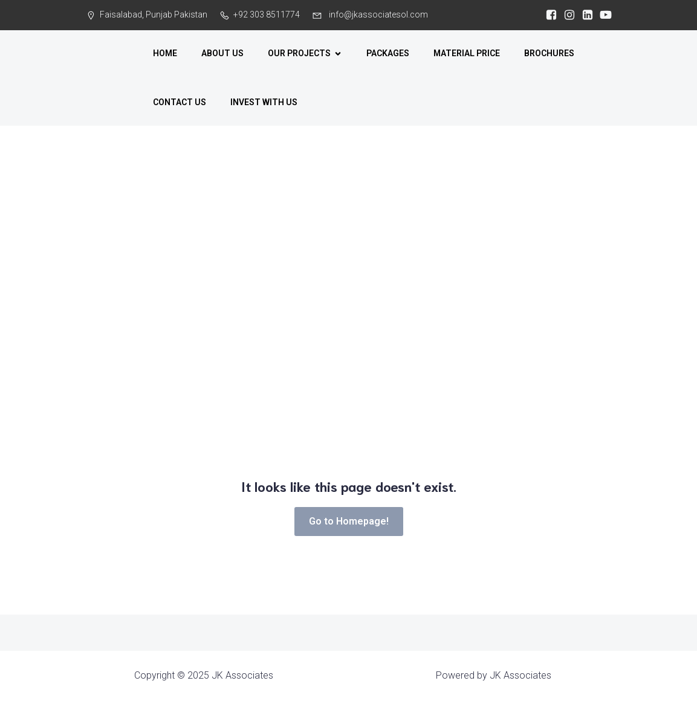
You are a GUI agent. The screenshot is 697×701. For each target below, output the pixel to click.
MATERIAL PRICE (466, 53)
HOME (165, 53)
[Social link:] (548, 15)
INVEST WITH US (263, 102)
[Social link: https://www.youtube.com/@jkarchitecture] (603, 15)
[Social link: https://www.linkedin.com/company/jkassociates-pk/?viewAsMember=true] (584, 15)
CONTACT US (179, 102)
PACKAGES (387, 53)
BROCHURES (549, 53)
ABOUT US (222, 53)
